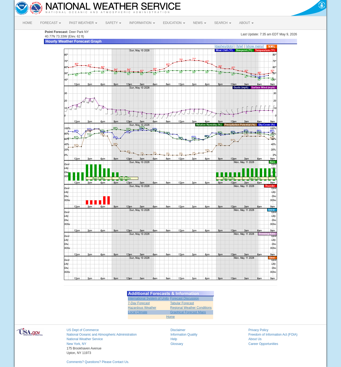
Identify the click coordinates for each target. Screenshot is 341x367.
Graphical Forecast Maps (188, 312)
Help (173, 339)
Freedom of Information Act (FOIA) (273, 334)
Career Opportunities (263, 344)
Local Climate (137, 312)
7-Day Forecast (139, 303)
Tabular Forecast (182, 303)
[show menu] (255, 46)
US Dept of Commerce (83, 330)
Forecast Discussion (184, 298)
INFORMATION (142, 23)
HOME (27, 23)
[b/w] (239, 46)
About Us (255, 339)
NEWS (199, 23)
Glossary (176, 344)
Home (170, 317)
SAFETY (113, 23)
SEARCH (222, 23)
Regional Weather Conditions (191, 308)
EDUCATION (174, 23)
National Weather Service (85, 339)
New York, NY (76, 344)
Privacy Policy (259, 330)
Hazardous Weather (142, 308)
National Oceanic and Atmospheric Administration (102, 334)
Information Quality (183, 334)
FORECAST (50, 23)
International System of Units (148, 298)
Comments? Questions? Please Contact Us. (98, 362)
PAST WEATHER (83, 23)
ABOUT (246, 23)
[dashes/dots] (224, 46)
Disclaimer (177, 330)
